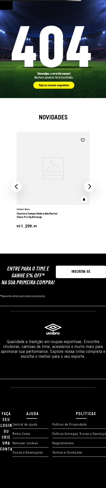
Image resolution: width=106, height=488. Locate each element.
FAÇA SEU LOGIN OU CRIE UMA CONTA (6, 431)
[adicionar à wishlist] (83, 140)
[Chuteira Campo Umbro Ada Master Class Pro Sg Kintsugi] (53, 186)
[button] (16, 186)
